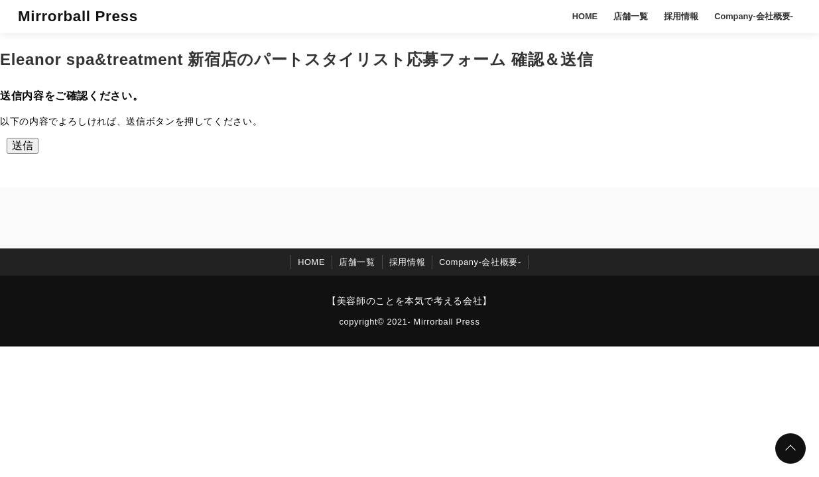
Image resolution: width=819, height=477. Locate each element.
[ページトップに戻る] (790, 448)
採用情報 (681, 16)
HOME (585, 16)
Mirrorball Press (78, 16)
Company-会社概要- (753, 16)
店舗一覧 (630, 16)
